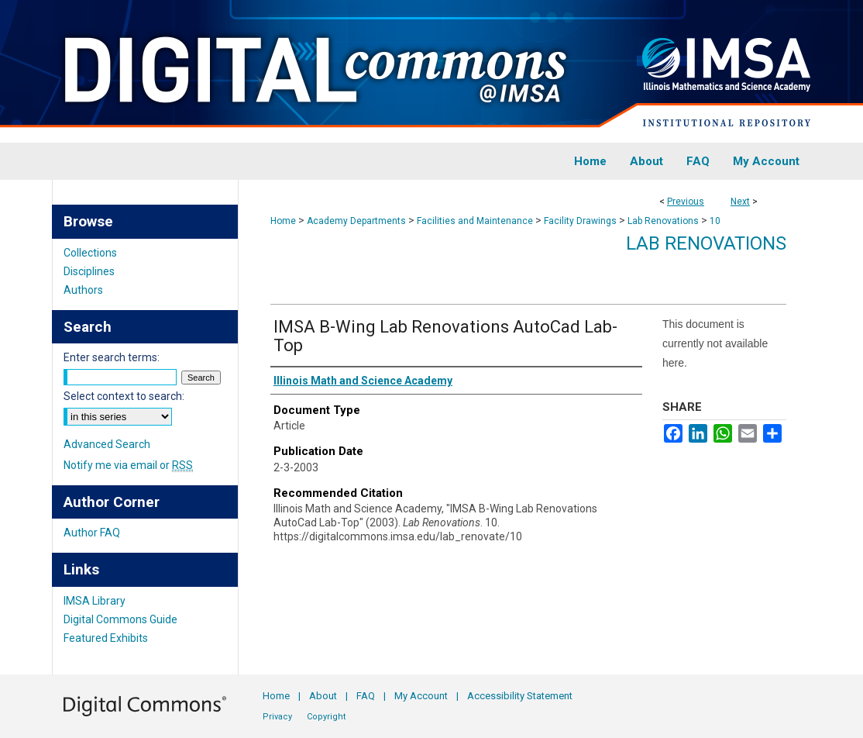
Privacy (277, 717)
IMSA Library (94, 601)
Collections (90, 253)
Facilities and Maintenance (475, 221)
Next (740, 201)
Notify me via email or (128, 465)
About (323, 696)
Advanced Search (107, 444)
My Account (421, 696)
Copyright (326, 717)
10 (715, 221)
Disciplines (89, 271)
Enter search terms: (112, 357)
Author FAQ (92, 532)
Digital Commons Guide (120, 619)
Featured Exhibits (106, 638)
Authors (83, 290)
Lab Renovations (663, 221)
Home (283, 221)
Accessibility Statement (519, 696)
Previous (685, 201)
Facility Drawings (580, 221)
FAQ (365, 696)
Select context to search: (124, 396)
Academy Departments (356, 221)
